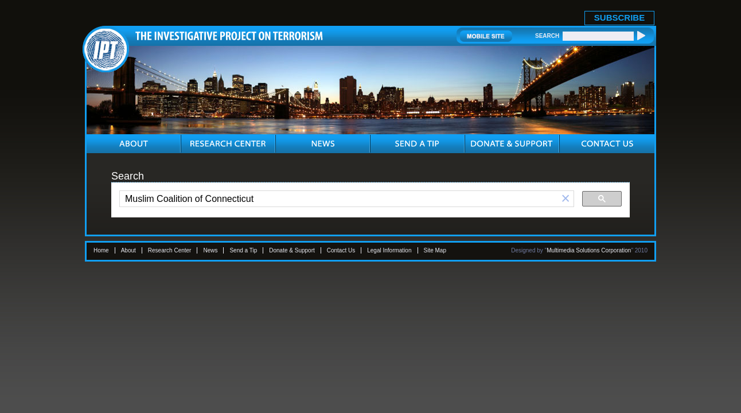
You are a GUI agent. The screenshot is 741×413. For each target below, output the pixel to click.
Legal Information (389, 250)
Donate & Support (292, 250)
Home (101, 250)
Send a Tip (243, 250)
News (210, 250)
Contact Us (341, 250)
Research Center (170, 250)
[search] (338, 199)
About (128, 250)
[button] (565, 198)
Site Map (435, 250)
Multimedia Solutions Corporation (589, 250)
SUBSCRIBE (619, 17)
